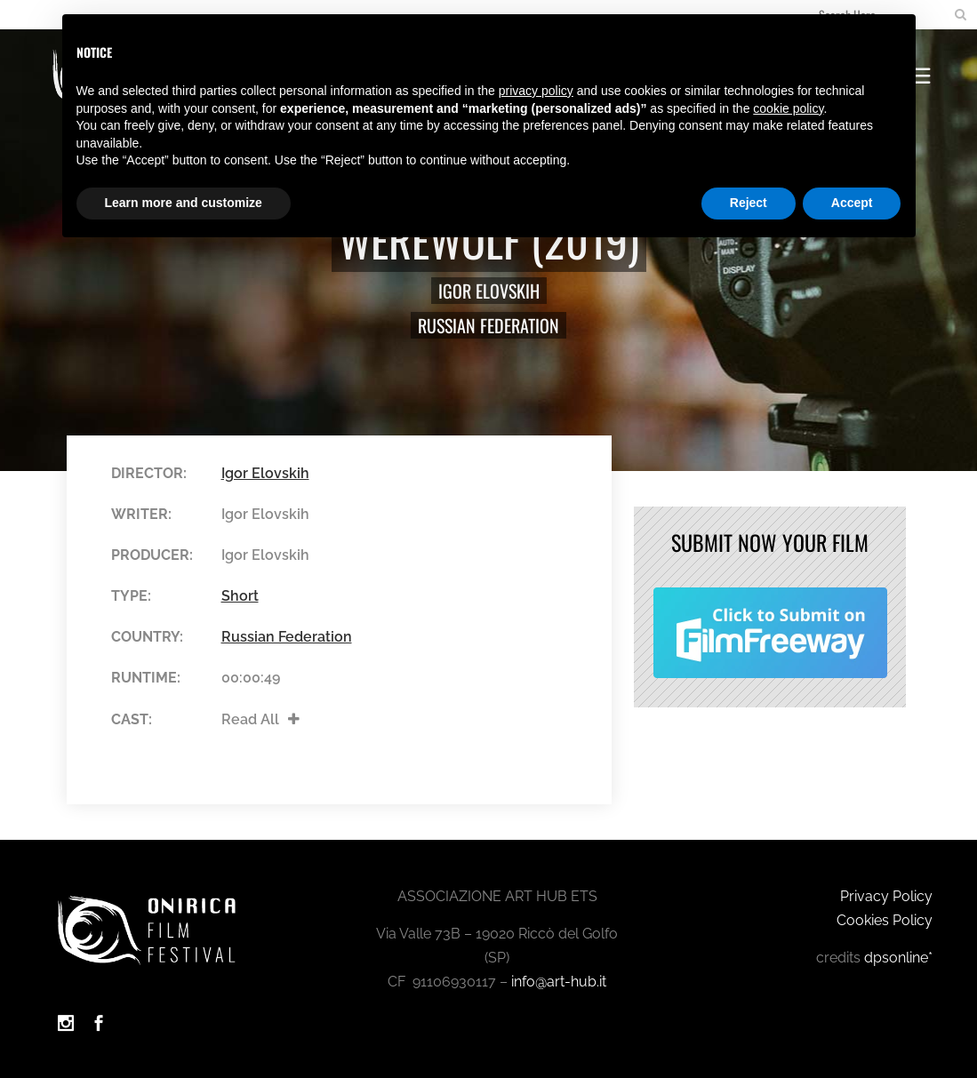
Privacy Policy (886, 896)
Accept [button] (852, 203)
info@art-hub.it (558, 981)
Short (240, 595)
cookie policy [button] (788, 108)
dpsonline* (898, 957)
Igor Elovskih (489, 290)
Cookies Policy (885, 920)
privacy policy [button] (536, 91)
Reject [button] (748, 203)
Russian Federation (488, 325)
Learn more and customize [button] (183, 203)
